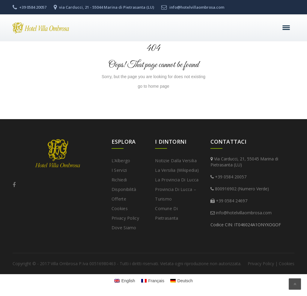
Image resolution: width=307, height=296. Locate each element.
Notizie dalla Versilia (176, 160)
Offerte (119, 199)
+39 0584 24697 (231, 201)
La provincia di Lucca (176, 180)
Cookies (120, 208)
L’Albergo (121, 160)
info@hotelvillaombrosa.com (244, 212)
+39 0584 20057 (230, 177)
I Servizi (119, 170)
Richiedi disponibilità (124, 184)
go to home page (153, 86)
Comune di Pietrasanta (166, 213)
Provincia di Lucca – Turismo (175, 194)
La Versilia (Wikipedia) (177, 170)
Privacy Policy (125, 218)
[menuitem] (124, 280)
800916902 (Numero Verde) (242, 189)
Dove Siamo (124, 227)
